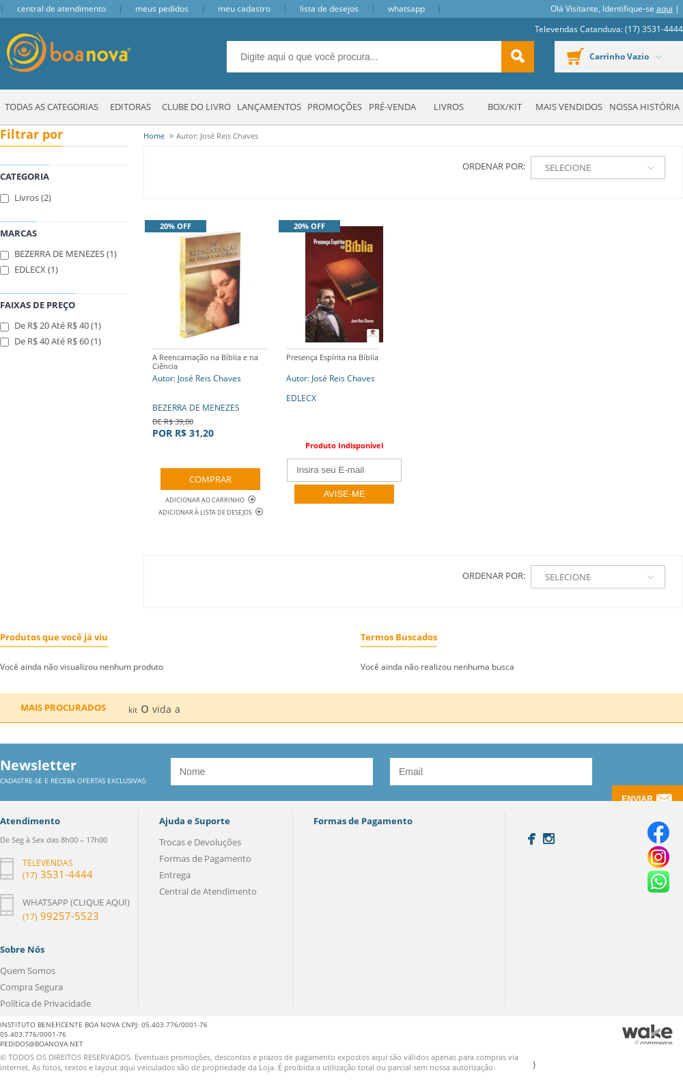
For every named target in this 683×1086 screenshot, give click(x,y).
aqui (664, 8)
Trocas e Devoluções (200, 842)
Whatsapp (406, 8)
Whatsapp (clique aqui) (76, 902)
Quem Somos (27, 970)
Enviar (637, 799)
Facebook (531, 839)
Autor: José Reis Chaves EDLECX (332, 376)
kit (132, 710)
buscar (517, 56)
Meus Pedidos (162, 8)
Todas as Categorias (51, 106)
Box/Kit (505, 106)
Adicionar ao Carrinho (210, 500)
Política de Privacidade (45, 1003)
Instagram (549, 838)
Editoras (130, 106)
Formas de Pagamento (205, 858)
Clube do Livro (196, 106)
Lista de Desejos (329, 8)
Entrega (175, 875)
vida (161, 709)
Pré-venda (392, 106)
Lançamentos (269, 106)
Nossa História (644, 106)
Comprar (210, 479)
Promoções (334, 106)
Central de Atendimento (61, 8)
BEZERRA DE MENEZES (210, 394)
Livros (449, 106)
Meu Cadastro (244, 8)
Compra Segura (31, 987)
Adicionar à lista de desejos (205, 512)
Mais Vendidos (568, 106)
